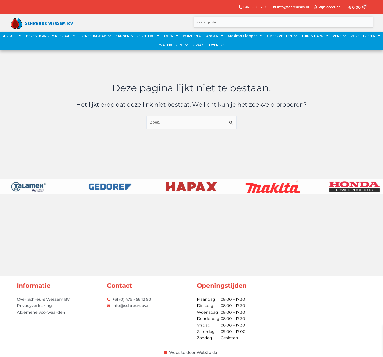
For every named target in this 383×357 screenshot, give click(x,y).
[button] (245, 36)
